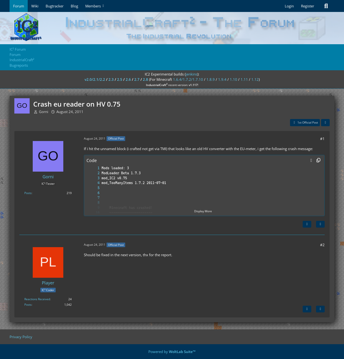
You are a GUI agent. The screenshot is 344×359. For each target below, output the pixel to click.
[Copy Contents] (318, 160)
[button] (311, 160)
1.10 (233, 79)
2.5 (119, 79)
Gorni (43, 111)
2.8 (145, 79)
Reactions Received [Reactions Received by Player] (37, 299)
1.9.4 (222, 79)
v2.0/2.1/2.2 (95, 79)
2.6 (128, 79)
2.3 (111, 79)
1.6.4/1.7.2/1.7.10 (188, 79)
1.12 (255, 79)
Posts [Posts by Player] (28, 305)
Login (289, 6)
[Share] (325, 122)
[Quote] (320, 224)
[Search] (326, 6)
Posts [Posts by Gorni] (28, 193)
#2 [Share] (322, 244)
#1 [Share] (322, 138)
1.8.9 (210, 79)
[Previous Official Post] (307, 309)
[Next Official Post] (307, 224)
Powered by (172, 351)
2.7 (137, 79)
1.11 (244, 79)
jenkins (191, 74)
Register (307, 6)
